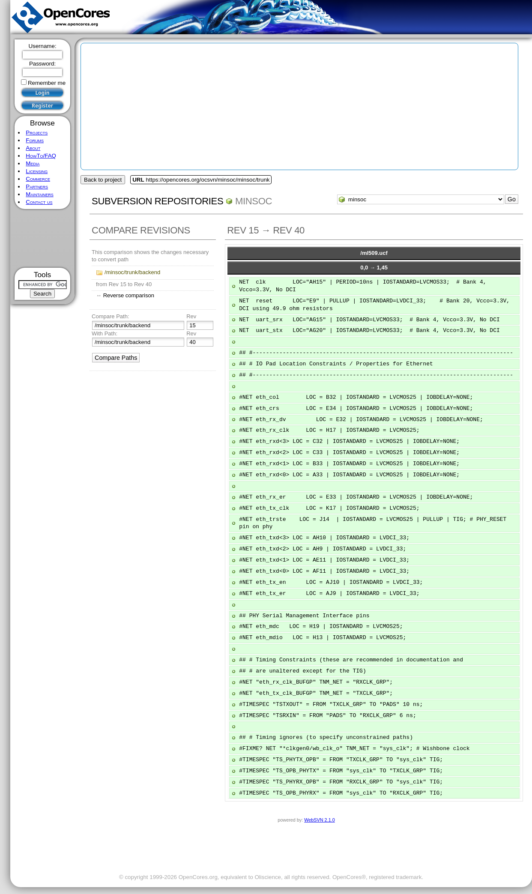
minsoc (253, 201)
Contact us (39, 202)
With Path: (104, 333)
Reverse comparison (128, 295)
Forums (35, 140)
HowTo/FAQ (41, 155)
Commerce (38, 179)
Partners (37, 186)
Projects (37, 132)
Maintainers (39, 194)
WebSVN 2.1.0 (319, 819)
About (33, 148)
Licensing (37, 171)
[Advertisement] (42, 238)
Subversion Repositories (157, 201)
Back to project (103, 179)
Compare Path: (110, 316)
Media (32, 163)
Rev (191, 316)
